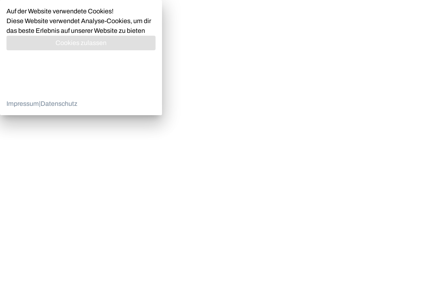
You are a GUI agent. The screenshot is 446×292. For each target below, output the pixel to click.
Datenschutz (59, 103)
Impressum (22, 103)
